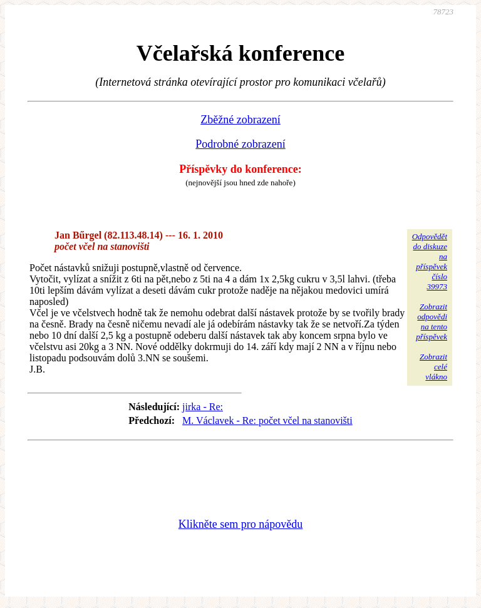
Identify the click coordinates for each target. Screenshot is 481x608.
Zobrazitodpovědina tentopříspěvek (431, 321)
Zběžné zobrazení (240, 119)
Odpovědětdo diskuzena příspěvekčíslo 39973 (429, 261)
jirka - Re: (202, 406)
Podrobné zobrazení (240, 144)
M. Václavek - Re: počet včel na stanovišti (267, 420)
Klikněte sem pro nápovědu (240, 524)
